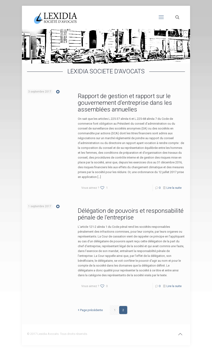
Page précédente (90, 310)
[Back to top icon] (180, 334)
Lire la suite (174, 187)
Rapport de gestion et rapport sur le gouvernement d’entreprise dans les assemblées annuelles (125, 103)
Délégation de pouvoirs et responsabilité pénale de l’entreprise (131, 214)
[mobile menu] (161, 17)
